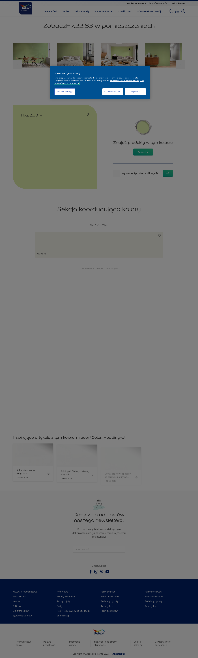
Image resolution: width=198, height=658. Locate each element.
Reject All (135, 91)
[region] (100, 82)
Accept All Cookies (112, 91)
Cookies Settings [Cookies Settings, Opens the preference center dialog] (65, 91)
